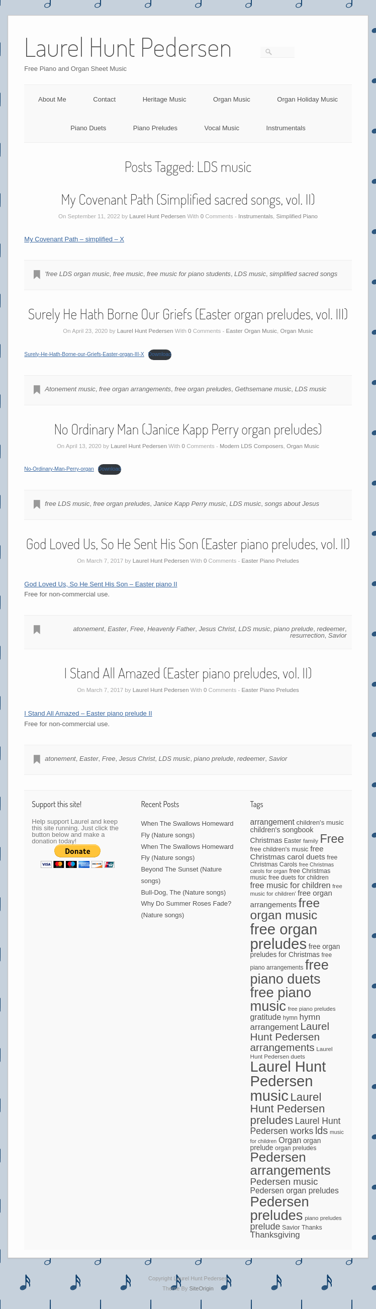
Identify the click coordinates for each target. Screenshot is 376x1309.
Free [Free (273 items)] (332, 838)
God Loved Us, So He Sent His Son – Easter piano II (100, 584)
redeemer (331, 629)
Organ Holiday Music (307, 99)
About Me (52, 99)
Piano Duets (88, 128)
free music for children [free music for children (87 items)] (290, 885)
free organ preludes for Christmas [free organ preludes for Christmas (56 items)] (295, 950)
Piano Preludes (155, 128)
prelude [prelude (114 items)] (265, 1226)
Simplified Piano (296, 216)
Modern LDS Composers (252, 446)
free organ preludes (202, 389)
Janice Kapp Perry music (189, 503)
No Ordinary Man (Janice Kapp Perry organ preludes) (188, 429)
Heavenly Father (171, 629)
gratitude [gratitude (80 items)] (265, 1017)
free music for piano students (189, 274)
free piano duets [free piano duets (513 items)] (289, 971)
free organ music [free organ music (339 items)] (285, 909)
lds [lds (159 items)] (321, 1130)
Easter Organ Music (251, 331)
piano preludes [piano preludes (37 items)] (323, 1218)
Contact (104, 99)
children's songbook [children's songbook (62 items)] (282, 830)
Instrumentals (286, 128)
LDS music (250, 274)
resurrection (307, 635)
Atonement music (70, 389)
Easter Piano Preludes (270, 561)
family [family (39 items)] (310, 841)
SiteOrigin (201, 1288)
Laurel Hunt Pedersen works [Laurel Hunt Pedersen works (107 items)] (295, 1126)
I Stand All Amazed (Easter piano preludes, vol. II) (188, 673)
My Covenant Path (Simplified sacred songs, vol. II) (188, 199)
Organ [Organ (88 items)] (290, 1140)
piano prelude (293, 629)
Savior (337, 635)
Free (137, 629)
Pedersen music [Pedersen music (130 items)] (284, 1181)
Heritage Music (164, 99)
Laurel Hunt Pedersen (157, 216)
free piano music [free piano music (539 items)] (281, 999)
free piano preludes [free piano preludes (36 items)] (312, 1009)
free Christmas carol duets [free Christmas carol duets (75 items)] (287, 852)
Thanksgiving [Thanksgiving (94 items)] (275, 1235)
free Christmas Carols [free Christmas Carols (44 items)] (294, 860)
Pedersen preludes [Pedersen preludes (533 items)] (279, 1208)
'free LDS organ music (77, 274)
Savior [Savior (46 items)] (291, 1227)
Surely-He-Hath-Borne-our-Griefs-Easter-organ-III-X (84, 354)
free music (128, 274)
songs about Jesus (292, 503)
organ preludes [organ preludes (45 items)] (295, 1148)
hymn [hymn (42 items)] (290, 1017)
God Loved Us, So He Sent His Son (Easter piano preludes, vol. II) (188, 544)
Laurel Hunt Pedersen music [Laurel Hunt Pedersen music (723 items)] (288, 1081)
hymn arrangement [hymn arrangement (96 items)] (285, 1022)
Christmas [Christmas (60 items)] (266, 840)
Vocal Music (222, 128)
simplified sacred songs (303, 274)
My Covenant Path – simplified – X (74, 239)
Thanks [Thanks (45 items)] (312, 1227)
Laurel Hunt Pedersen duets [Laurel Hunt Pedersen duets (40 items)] (291, 1052)
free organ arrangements (135, 389)
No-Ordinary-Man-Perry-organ (59, 469)
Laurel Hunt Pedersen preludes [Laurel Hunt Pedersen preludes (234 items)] (287, 1108)
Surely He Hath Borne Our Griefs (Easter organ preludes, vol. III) (188, 314)
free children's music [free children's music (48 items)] (279, 849)
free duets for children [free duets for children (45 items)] (298, 877)
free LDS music (67, 503)
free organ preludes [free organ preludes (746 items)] (284, 936)
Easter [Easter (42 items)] (292, 840)
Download (159, 354)
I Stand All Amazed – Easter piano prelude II (88, 713)
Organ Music (231, 99)
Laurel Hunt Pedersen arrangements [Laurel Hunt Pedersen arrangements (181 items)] (290, 1036)
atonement (88, 629)
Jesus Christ (217, 629)
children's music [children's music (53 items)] (319, 822)
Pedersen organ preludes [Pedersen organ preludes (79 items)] (294, 1190)
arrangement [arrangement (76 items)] (272, 822)
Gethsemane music (263, 389)
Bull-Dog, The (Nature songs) (183, 892)
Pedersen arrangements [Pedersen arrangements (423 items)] (290, 1164)
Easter (117, 629)
